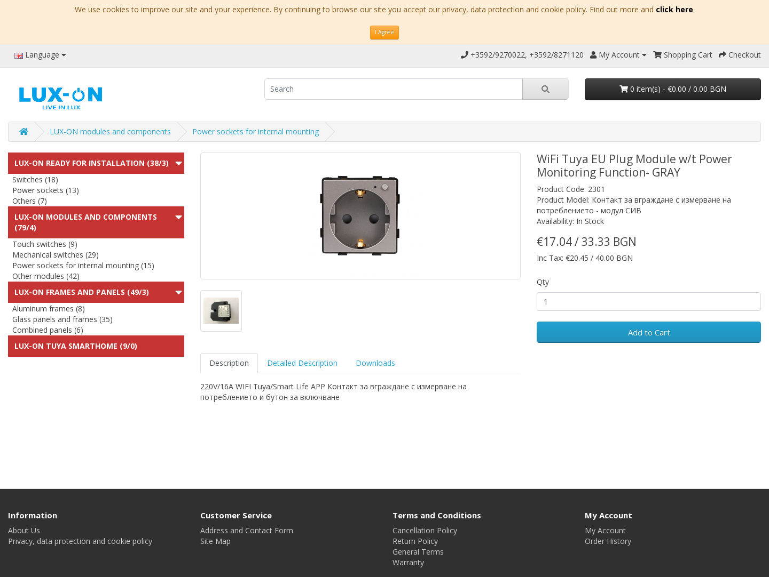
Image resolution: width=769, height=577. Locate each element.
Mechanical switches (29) (55, 255)
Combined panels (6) (47, 330)
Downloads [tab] (375, 363)
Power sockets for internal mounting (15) (83, 265)
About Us (24, 530)
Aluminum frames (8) (48, 308)
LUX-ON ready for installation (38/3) (91, 163)
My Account (605, 530)
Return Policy (415, 541)
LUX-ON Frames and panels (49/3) (81, 292)
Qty (543, 282)
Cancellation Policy (425, 530)
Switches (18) (35, 179)
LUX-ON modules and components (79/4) (85, 222)
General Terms (418, 552)
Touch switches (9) (44, 244)
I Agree (384, 32)
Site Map (215, 541)
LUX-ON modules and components (110, 131)
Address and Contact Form (246, 530)
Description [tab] (229, 363)
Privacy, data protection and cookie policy (80, 541)
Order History (608, 541)
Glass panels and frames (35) (62, 319)
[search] (393, 89)
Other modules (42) (46, 276)
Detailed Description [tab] (302, 363)
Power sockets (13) (45, 190)
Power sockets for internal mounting (255, 131)
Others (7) (29, 201)
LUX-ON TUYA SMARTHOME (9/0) (75, 346)
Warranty (408, 562)
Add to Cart (649, 332)
